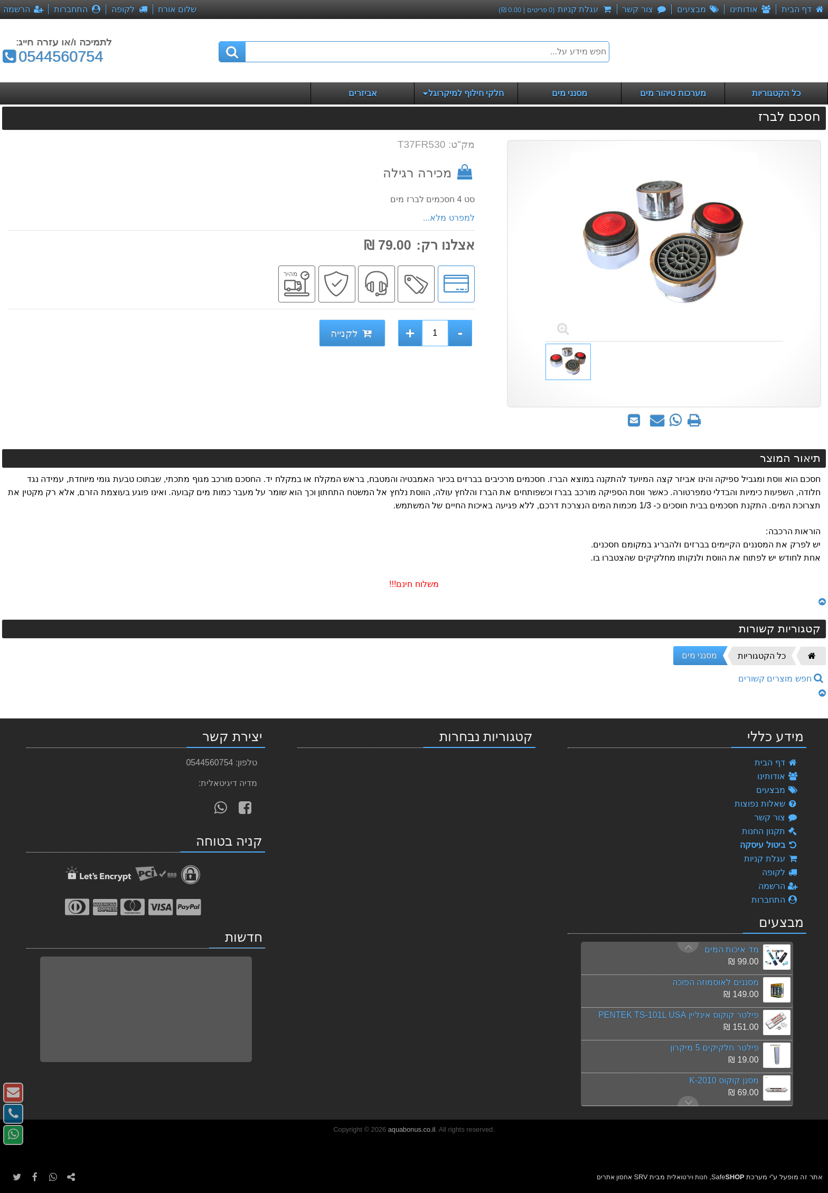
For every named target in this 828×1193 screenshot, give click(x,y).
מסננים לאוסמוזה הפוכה (715, 982)
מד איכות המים (731, 949)
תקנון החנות (770, 831)
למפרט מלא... (449, 217)
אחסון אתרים (614, 1177)
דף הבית (776, 762)
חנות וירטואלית (687, 1177)
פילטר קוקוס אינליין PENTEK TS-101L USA (678, 1014)
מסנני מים (699, 655)
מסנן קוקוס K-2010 (723, 1080)
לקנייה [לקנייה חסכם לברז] (352, 333)
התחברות (774, 899)
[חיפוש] (232, 51)
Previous (688, 1101)
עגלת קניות (771, 858)
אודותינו (777, 776)
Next (688, 947)
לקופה (780, 872)
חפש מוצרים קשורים (780, 678)
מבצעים (777, 789)
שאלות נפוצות (766, 803)
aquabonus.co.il (412, 1129)
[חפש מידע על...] (414, 51)
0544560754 (51, 56)
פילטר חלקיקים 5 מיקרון (714, 1047)
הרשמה (778, 886)
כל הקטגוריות (762, 655)
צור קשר (776, 817)
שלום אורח (177, 9)
